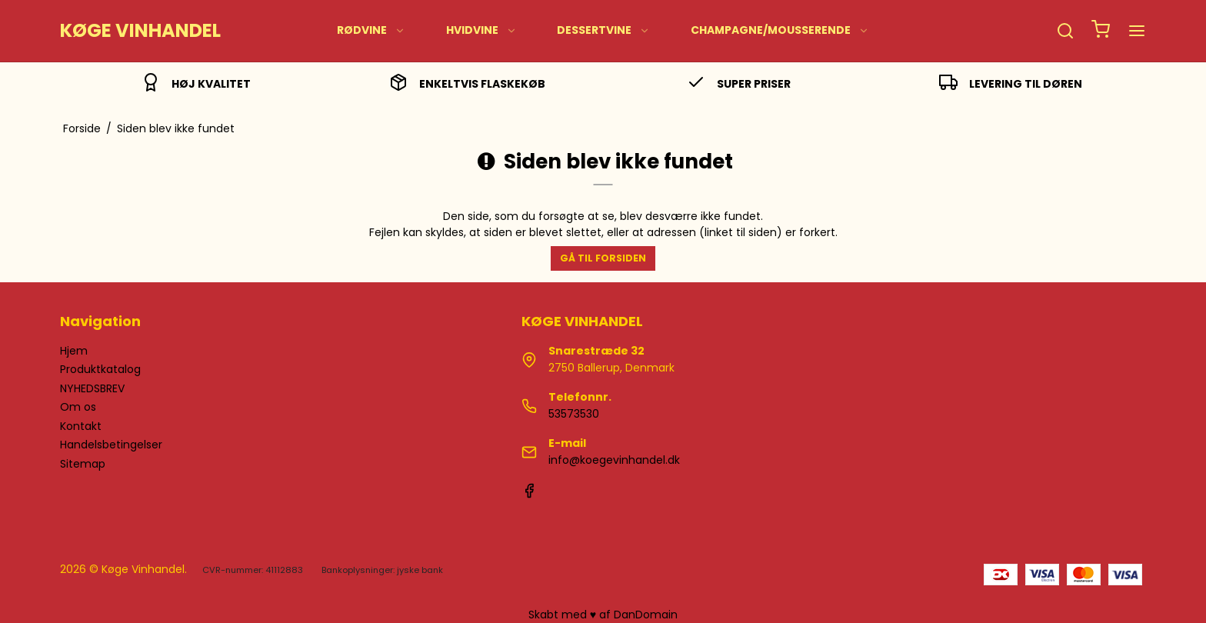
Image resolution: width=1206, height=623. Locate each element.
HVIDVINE (481, 30)
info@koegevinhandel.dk (614, 460)
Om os (78, 407)
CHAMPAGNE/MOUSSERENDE (780, 30)
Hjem (74, 350)
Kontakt (81, 426)
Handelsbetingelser (111, 444)
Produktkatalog (100, 369)
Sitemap (82, 463)
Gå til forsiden (603, 258)
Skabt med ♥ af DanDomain (603, 614)
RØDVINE (371, 30)
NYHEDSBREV (92, 388)
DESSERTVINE (603, 30)
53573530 (573, 413)
